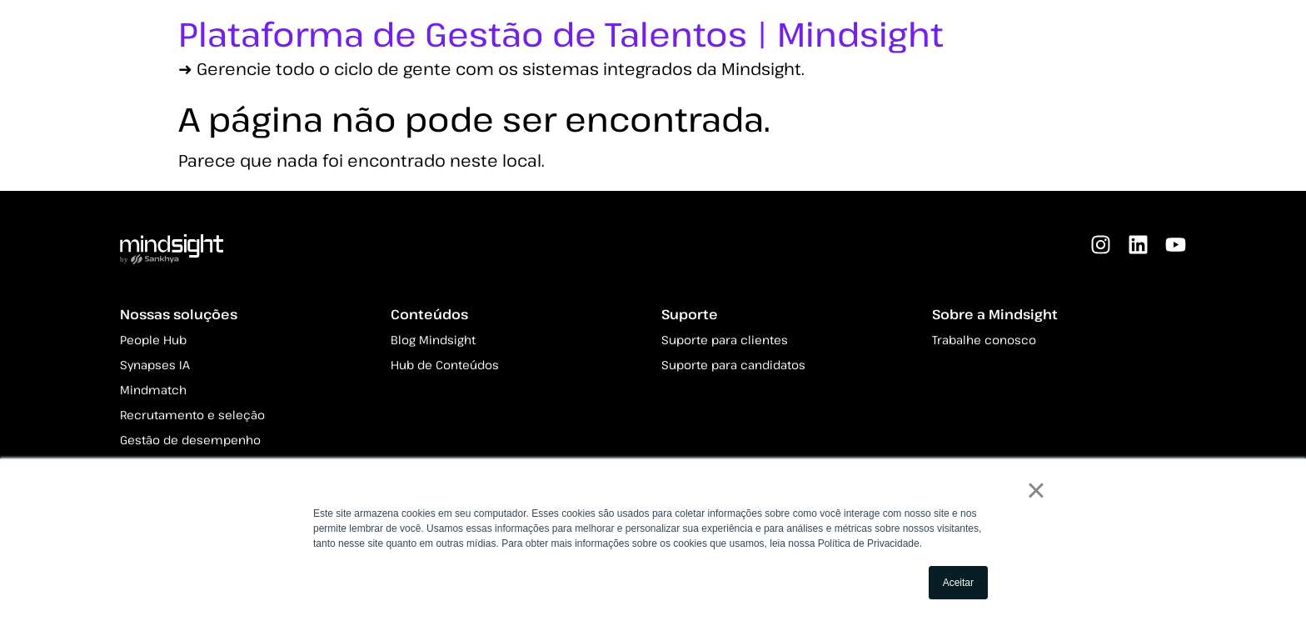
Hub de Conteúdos (445, 365)
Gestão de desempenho (190, 440)
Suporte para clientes (724, 340)
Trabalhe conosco (984, 340)
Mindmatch (153, 390)
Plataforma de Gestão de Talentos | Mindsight (561, 33)
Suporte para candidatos (733, 365)
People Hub (153, 340)
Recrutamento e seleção (192, 415)
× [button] (1035, 490)
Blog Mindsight (433, 340)
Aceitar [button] (958, 582)
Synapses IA (155, 365)
